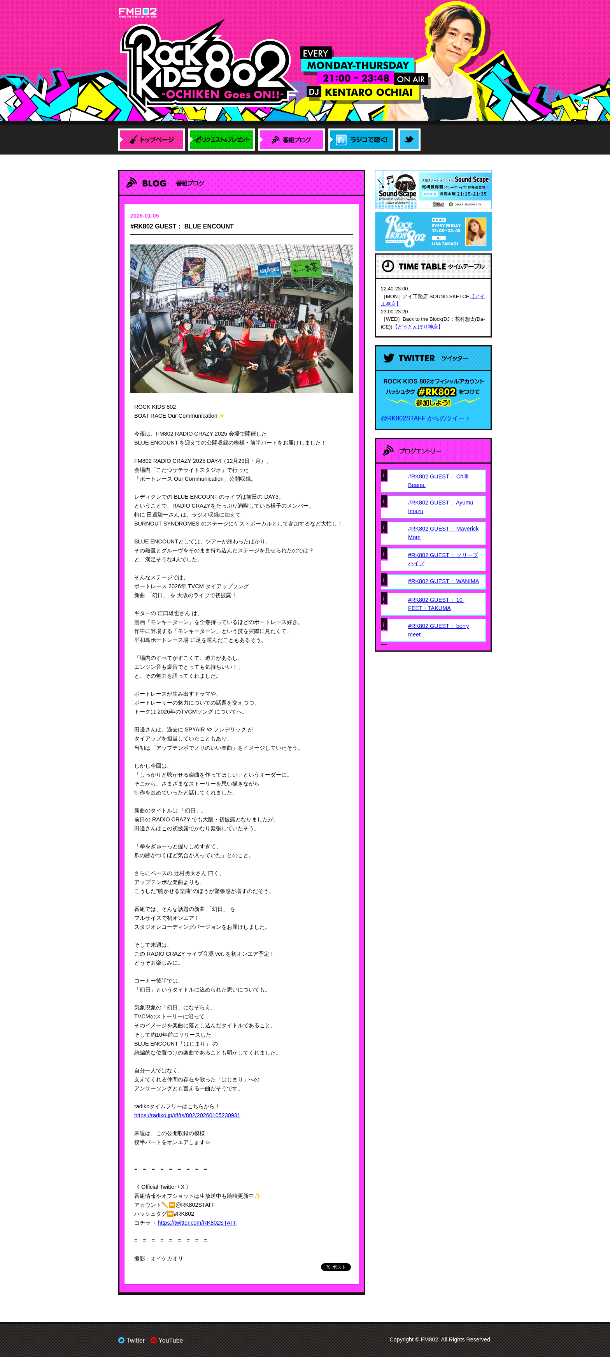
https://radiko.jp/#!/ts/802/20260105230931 (187, 1115)
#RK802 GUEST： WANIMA (443, 581)
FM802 (429, 1339)
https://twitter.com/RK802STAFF (197, 1223)
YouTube (167, 1340)
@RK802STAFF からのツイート (426, 418)
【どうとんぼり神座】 (418, 327)
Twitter (131, 1340)
